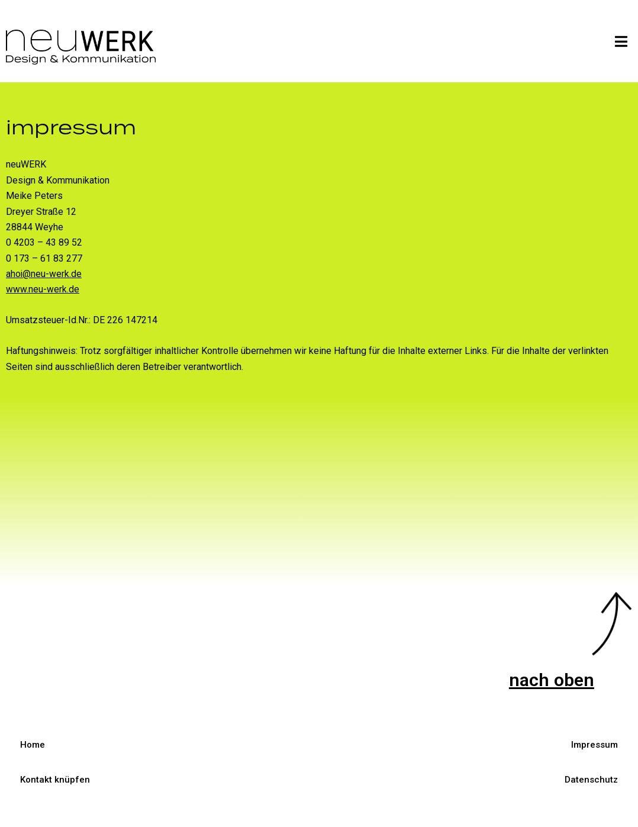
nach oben (550, 679)
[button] (621, 41)
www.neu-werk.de (42, 289)
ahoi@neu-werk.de (44, 273)
